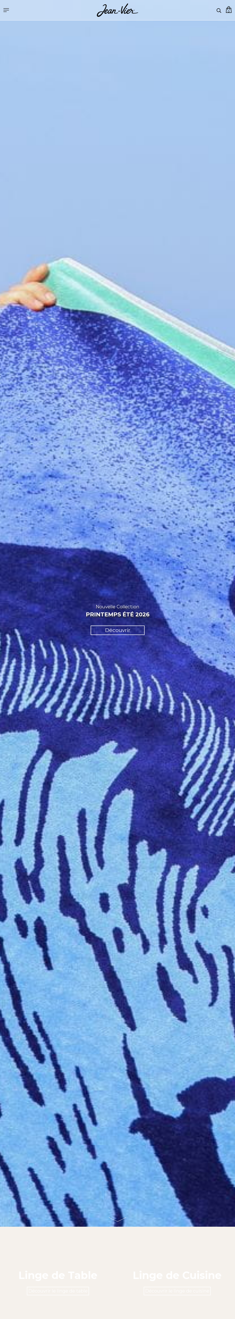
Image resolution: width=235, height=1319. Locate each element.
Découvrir (117, 630)
